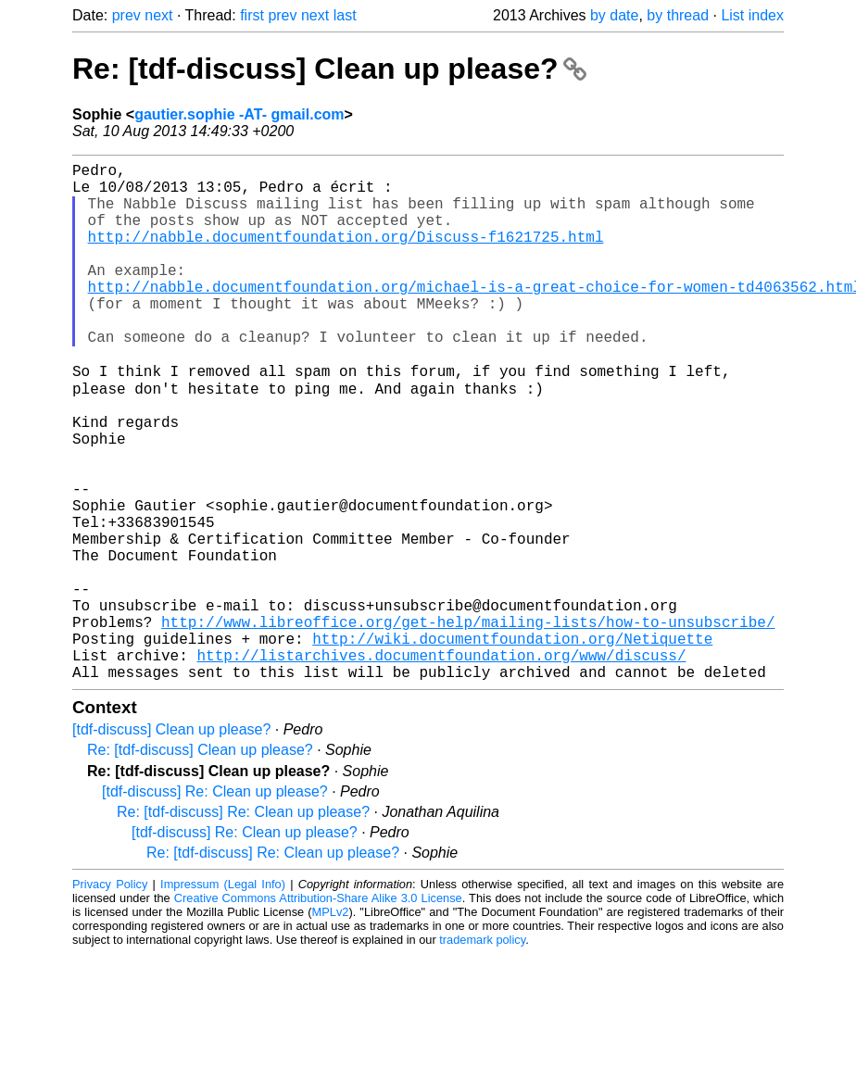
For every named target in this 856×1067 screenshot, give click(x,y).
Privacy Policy (109, 997)
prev (126, 15)
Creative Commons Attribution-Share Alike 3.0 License (318, 1011)
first (252, 15)
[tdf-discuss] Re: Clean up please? (215, 904)
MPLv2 (330, 1025)
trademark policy (482, 1053)
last (345, 15)
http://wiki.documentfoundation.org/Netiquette (512, 744)
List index (752, 15)
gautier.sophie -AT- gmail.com (239, 114)
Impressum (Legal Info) (222, 997)
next (158, 15)
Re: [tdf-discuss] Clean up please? (329, 68)
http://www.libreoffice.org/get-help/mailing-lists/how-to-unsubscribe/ (467, 723)
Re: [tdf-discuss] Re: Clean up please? (243, 925)
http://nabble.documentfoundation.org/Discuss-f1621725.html (346, 255)
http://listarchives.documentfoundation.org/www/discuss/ (441, 764)
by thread (678, 15)
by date (614, 15)
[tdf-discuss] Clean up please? (171, 842)
